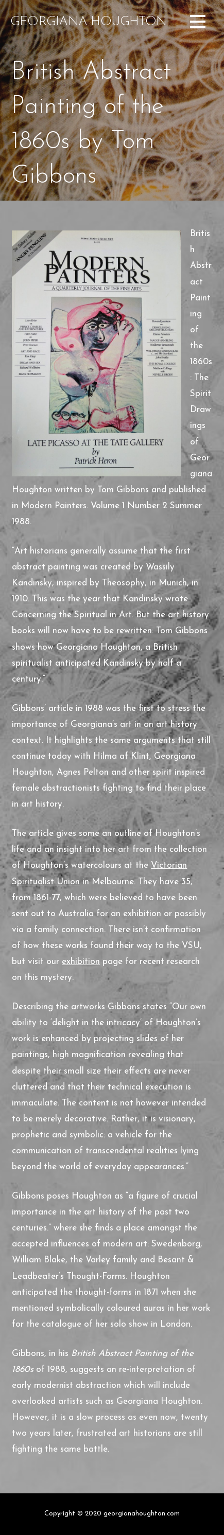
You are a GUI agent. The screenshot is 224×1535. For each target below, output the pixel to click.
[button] (198, 23)
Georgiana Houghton (88, 21)
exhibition (81, 961)
